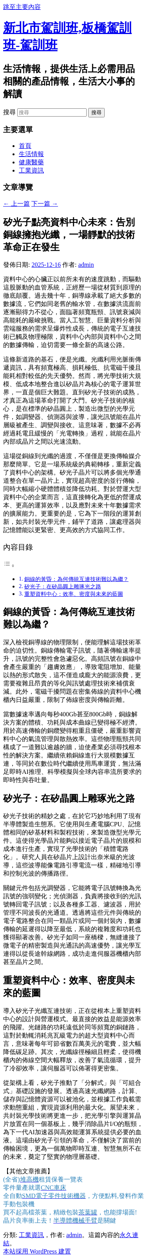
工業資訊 (31, 170)
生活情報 (31, 154)
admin (86, 264)
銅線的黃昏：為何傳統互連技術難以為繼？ (76, 579)
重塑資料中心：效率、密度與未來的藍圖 (73, 594)
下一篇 (44, 203)
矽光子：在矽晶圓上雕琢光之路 (62, 586)
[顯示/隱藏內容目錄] (9, 565)
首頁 (25, 145)
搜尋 (9, 112)
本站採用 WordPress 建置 (37, 1251)
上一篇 (16, 203)
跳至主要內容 (22, 7)
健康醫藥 (31, 162)
